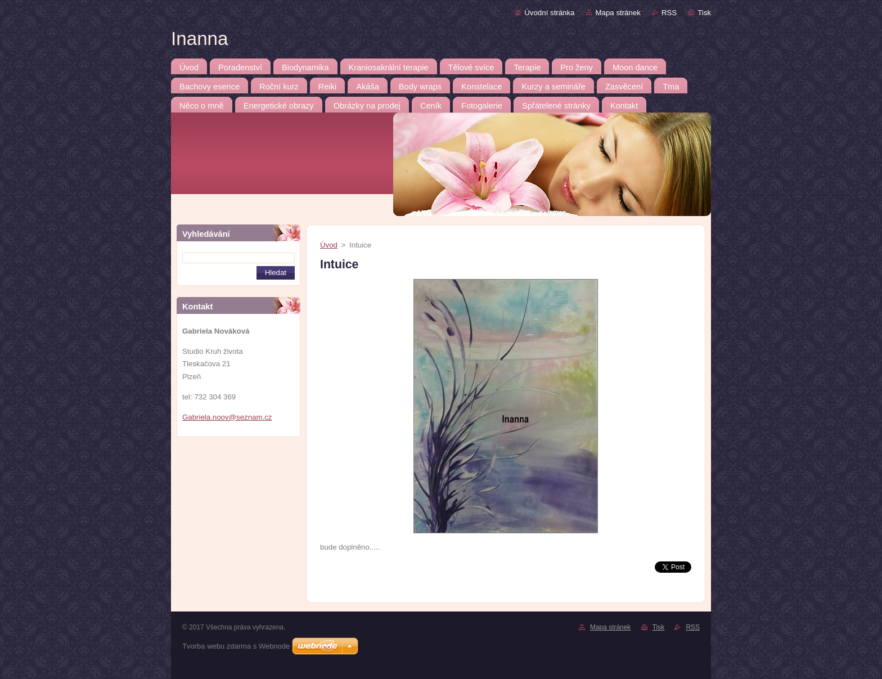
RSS (669, 12)
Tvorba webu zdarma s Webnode (236, 646)
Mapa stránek (618, 12)
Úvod (329, 245)
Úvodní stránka (549, 12)
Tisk (704, 12)
